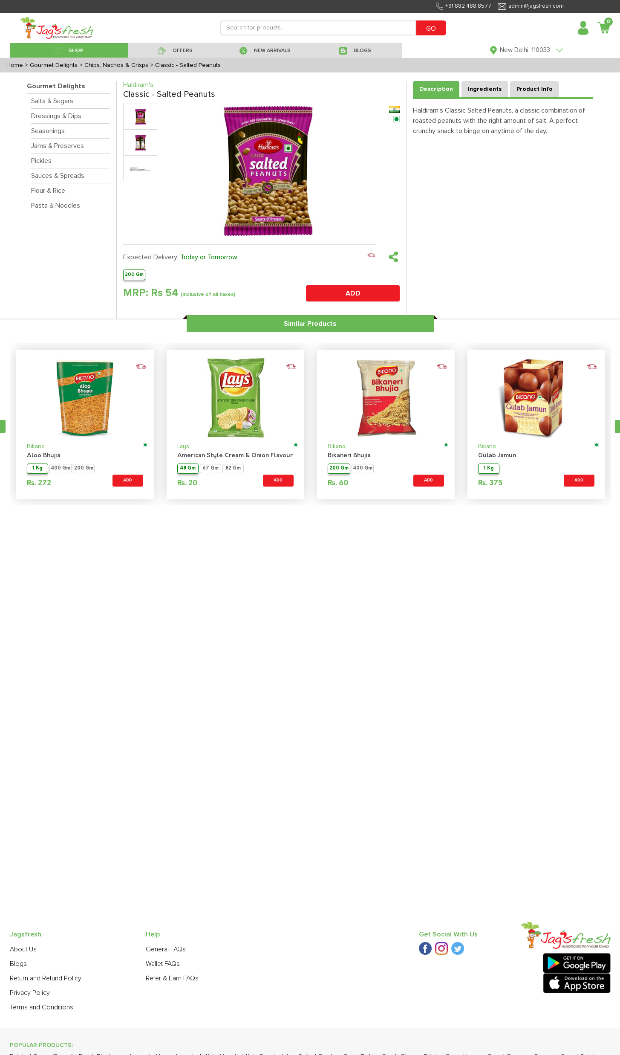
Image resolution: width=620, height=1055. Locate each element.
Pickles (41, 160)
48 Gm (188, 468)
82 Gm (233, 468)
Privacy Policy (30, 992)
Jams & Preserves (57, 145)
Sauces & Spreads (57, 175)
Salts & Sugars (52, 101)
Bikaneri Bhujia (349, 455)
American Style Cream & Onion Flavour (235, 455)
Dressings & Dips (56, 116)
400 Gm (60, 468)
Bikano (35, 446)
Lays (183, 446)
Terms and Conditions (41, 1007)
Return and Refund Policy (45, 978)
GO (431, 28)
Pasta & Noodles (55, 205)
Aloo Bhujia (44, 455)
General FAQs (166, 949)
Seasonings (48, 131)
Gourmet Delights (56, 86)
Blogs (18, 963)
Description (436, 89)
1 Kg (37, 468)
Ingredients (485, 89)
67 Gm (210, 468)
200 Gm (134, 274)
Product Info (534, 89)
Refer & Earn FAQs (172, 978)
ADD (353, 293)
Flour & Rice (48, 190)
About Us (23, 949)
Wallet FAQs (163, 963)
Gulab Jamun (497, 455)
